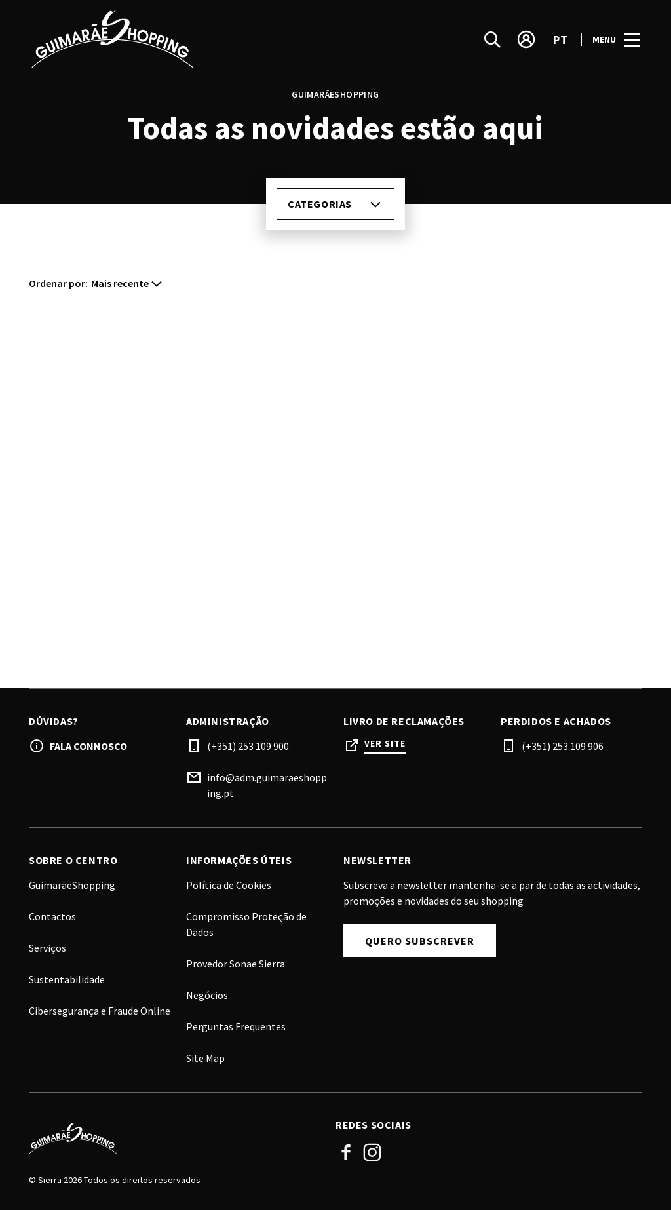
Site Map (205, 1057)
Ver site (385, 743)
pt (560, 39)
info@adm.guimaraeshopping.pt (267, 785)
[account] (526, 39)
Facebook (346, 1152)
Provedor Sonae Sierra (235, 963)
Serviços (47, 947)
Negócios (207, 995)
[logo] (183, 39)
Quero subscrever (419, 940)
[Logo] (174, 1138)
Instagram (372, 1152)
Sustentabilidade (67, 979)
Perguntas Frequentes (236, 1026)
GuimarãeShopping (72, 884)
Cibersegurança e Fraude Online (99, 1010)
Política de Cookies (228, 884)
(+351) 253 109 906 (563, 745)
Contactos (52, 916)
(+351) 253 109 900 (248, 745)
